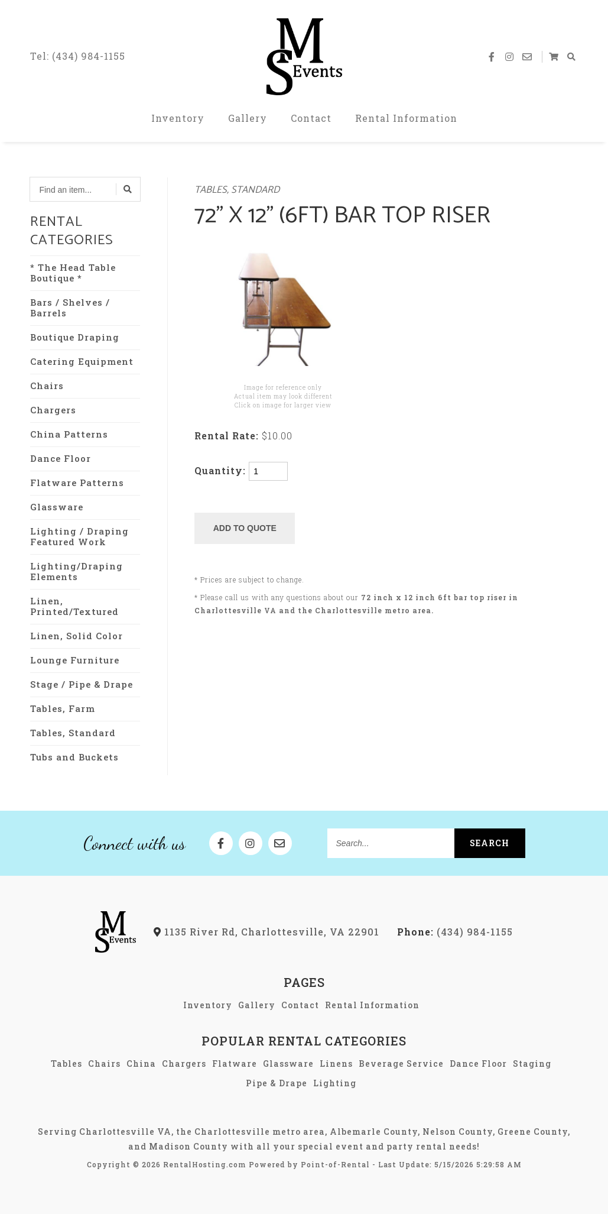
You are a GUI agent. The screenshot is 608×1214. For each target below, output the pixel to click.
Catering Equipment (82, 361)
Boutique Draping (74, 337)
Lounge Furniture (74, 660)
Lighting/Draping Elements (76, 571)
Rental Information (406, 118)
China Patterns (69, 434)
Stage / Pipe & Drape (81, 684)
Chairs (47, 385)
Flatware (234, 1063)
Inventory (177, 118)
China (141, 1063)
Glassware (56, 507)
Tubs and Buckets (74, 757)
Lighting (334, 1083)
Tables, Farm (62, 708)
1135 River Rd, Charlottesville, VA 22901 (266, 931)
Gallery (247, 118)
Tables (66, 1063)
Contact (311, 118)
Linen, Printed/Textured (74, 606)
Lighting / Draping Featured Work (79, 536)
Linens (336, 1063)
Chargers (53, 410)
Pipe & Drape (276, 1083)
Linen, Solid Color (76, 636)
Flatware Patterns (77, 482)
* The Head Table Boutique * (73, 272)
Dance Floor (60, 458)
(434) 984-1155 (455, 931)
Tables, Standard (73, 733)
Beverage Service (401, 1063)
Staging (532, 1063)
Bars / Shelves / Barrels (70, 307)
